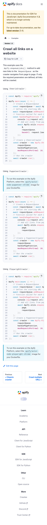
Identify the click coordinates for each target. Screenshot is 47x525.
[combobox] (21, 59)
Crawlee (23, 497)
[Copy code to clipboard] (41, 95)
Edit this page (10, 366)
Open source (23, 484)
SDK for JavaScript (23, 459)
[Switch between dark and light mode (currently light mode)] (23, 399)
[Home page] (5, 38)
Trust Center (23, 515)
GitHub (23, 503)
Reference (23, 435)
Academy (23, 416)
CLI (23, 478)
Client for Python (23, 446)
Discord (23, 509)
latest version (13, 30)
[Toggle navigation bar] (41, 4)
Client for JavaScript (24, 440)
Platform (23, 422)
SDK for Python (23, 465)
